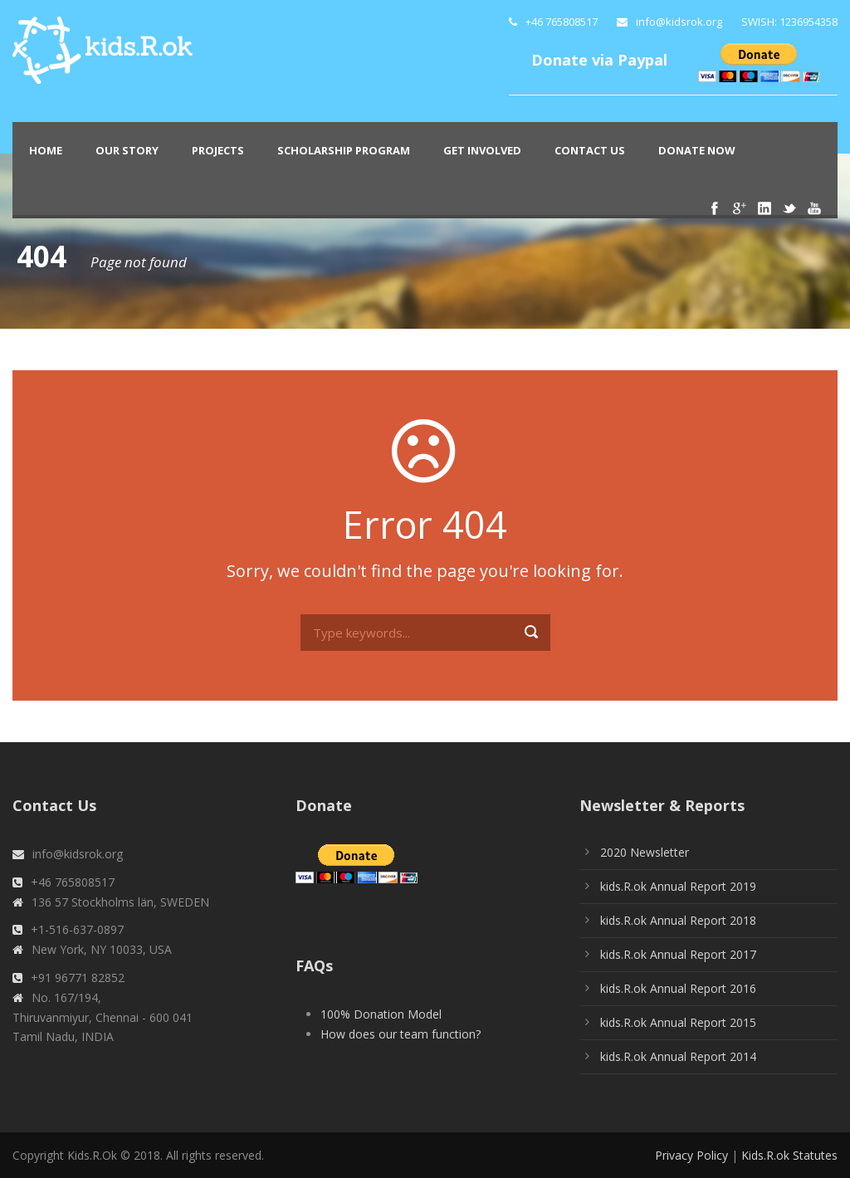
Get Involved (482, 150)
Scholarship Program (343, 150)
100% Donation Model (381, 1014)
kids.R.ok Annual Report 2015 (678, 1022)
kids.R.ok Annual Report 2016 (678, 988)
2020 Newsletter (644, 852)
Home (45, 150)
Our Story (127, 150)
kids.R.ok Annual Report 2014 (678, 1056)
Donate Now (696, 150)
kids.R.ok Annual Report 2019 (678, 886)
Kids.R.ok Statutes (789, 1155)
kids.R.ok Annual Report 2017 (678, 954)
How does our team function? (400, 1034)
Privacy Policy (691, 1155)
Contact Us (589, 150)
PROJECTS (218, 150)
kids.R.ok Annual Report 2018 (678, 920)
